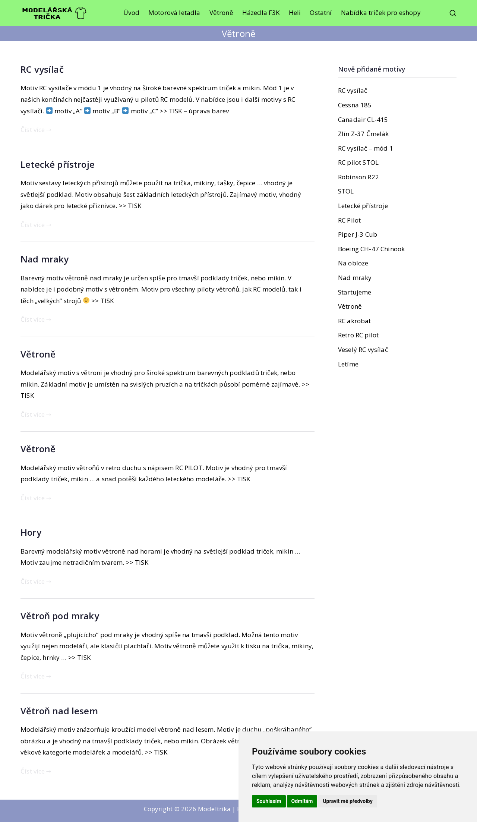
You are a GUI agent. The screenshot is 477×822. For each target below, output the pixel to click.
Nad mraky (44, 259)
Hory (30, 532)
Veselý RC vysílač (363, 349)
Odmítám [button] (302, 801)
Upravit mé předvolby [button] (347, 801)
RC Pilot (349, 220)
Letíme (348, 364)
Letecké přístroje (57, 164)
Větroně (221, 12)
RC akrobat (354, 320)
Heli (295, 12)
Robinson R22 (358, 177)
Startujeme (355, 292)
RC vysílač (42, 69)
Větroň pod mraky (59, 616)
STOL (346, 191)
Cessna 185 (355, 105)
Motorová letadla (174, 12)
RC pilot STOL (358, 162)
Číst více (35, 129)
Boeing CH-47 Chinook (371, 249)
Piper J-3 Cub (357, 234)
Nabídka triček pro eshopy (381, 12)
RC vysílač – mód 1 (365, 148)
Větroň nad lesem (59, 711)
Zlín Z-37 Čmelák (363, 133)
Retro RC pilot (358, 335)
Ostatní (321, 12)
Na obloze (353, 263)
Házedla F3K (261, 12)
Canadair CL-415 (363, 119)
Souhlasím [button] (268, 801)
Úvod (131, 12)
